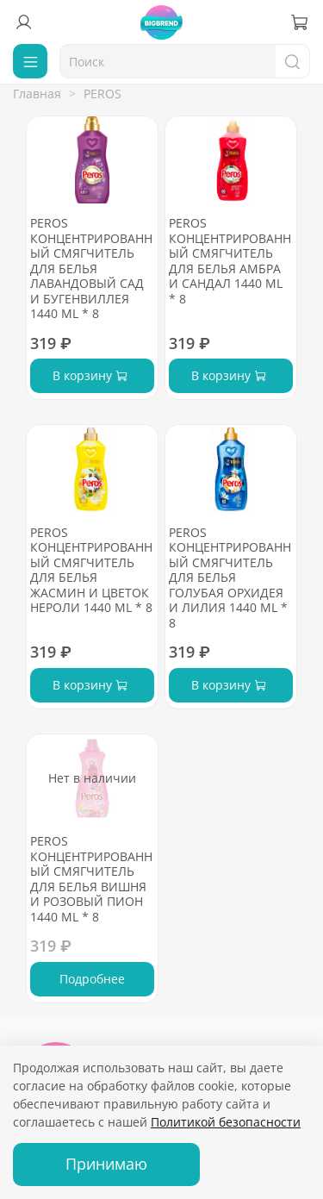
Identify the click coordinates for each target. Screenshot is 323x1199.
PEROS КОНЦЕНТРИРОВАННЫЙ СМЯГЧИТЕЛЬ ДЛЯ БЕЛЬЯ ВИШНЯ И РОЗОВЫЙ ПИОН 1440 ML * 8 (91, 879)
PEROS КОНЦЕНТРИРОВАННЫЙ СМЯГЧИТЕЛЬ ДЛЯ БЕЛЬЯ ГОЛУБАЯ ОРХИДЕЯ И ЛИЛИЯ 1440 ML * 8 (230, 577)
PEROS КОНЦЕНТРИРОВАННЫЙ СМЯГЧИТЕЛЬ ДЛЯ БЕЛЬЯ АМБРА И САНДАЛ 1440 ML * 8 (230, 261)
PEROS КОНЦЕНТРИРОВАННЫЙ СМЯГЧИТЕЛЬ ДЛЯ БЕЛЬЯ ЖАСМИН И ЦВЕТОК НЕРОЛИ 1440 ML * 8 (91, 570)
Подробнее (92, 979)
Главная (37, 93)
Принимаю (106, 1163)
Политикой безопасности (226, 1122)
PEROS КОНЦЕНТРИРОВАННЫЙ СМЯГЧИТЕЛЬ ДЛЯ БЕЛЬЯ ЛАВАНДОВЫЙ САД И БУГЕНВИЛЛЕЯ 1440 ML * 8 (91, 268)
